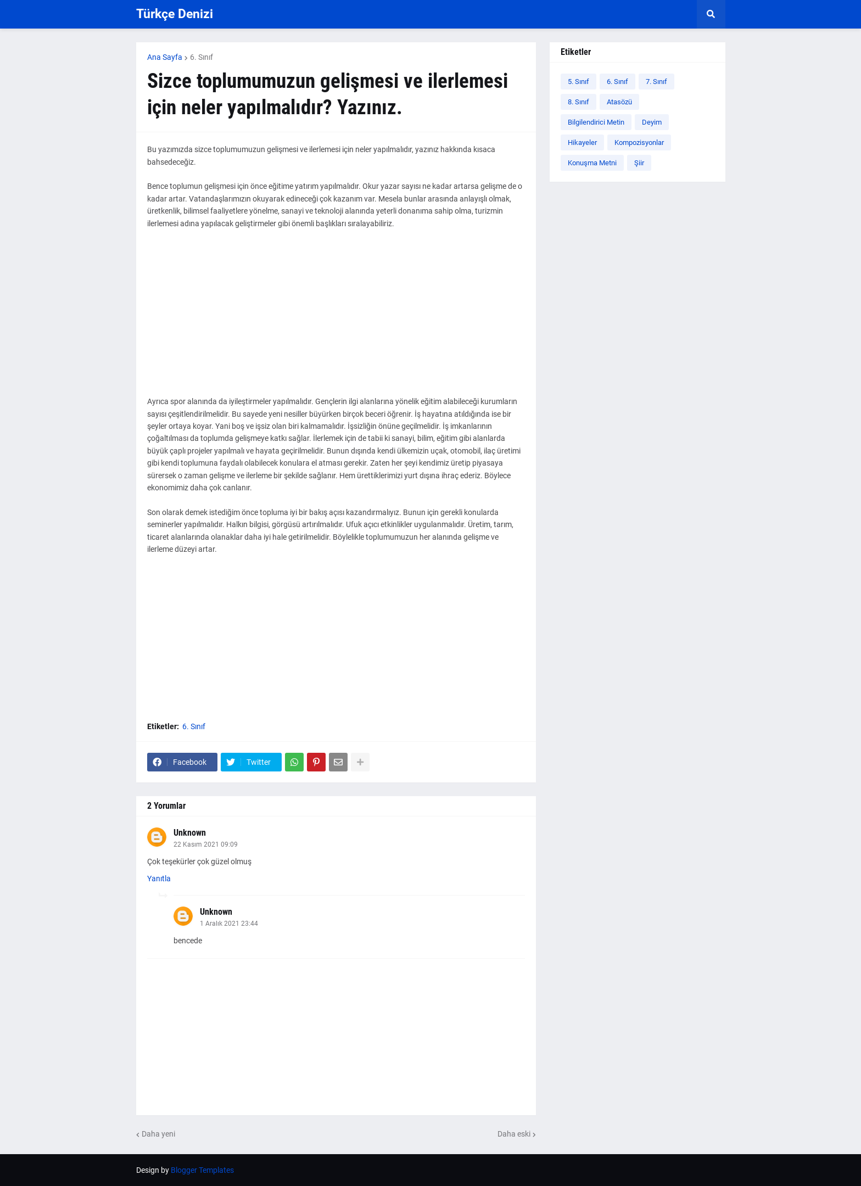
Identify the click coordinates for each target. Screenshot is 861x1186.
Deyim (652, 122)
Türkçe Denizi (174, 14)
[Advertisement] (336, 318)
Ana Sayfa (164, 57)
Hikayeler (582, 142)
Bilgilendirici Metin (596, 122)
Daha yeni (158, 1133)
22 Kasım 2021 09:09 (206, 844)
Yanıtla (159, 878)
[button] (711, 14)
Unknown (190, 832)
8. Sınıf (578, 102)
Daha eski (513, 1133)
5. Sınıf (578, 81)
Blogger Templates (202, 1170)
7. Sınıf (656, 81)
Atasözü (619, 102)
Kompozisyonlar (639, 142)
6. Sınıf (201, 57)
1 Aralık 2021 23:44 (229, 923)
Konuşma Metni (592, 163)
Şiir (639, 163)
